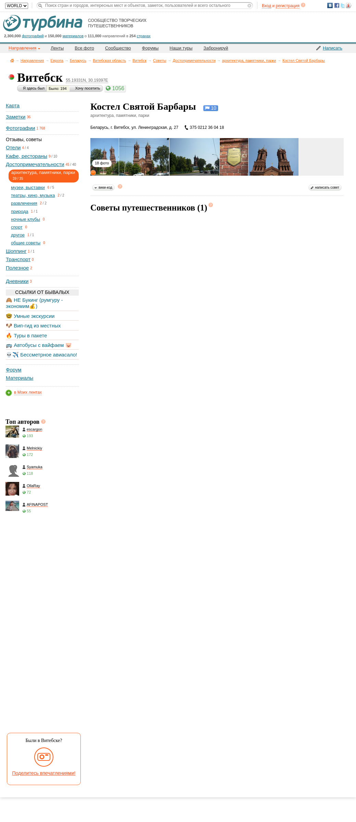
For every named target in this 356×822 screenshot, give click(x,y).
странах (143, 36)
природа (19, 211)
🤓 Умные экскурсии (30, 316)
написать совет (327, 187)
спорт (17, 227)
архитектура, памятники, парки (249, 60)
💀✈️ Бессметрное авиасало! (41, 355)
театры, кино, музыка (33, 195)
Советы (159, 60)
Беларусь (78, 60)
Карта (13, 105)
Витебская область (109, 60)
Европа (57, 60)
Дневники (17, 281)
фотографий (33, 36)
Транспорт (18, 259)
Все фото (84, 48)
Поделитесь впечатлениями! (44, 773)
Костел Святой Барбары (303, 60)
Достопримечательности (194, 60)
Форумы (150, 48)
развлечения (24, 203)
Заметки (15, 117)
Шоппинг (16, 251)
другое (18, 235)
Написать (332, 48)
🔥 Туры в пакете (26, 335)
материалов (73, 36)
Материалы (19, 378)
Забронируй (215, 48)
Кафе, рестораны (26, 156)
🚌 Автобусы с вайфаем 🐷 (39, 345)
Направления (32, 60)
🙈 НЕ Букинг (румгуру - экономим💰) (34, 303)
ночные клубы (25, 219)
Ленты (57, 48)
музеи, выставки (28, 187)
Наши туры (180, 48)
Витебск (139, 60)
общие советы (25, 242)
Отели (13, 147)
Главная (12, 60)
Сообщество (118, 48)
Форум (14, 370)
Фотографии (20, 128)
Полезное (17, 268)
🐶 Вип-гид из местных (33, 325)
